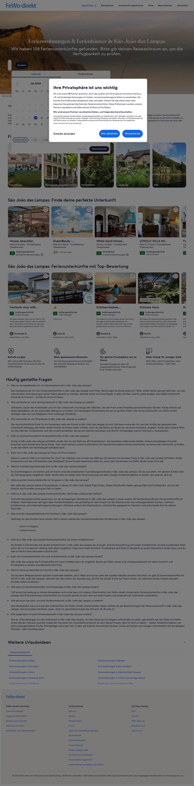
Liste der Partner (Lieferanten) (67, 123)
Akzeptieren (132, 133)
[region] (98, 110)
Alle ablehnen (109, 133)
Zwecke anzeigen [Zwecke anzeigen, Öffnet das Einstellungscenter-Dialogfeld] (64, 133)
